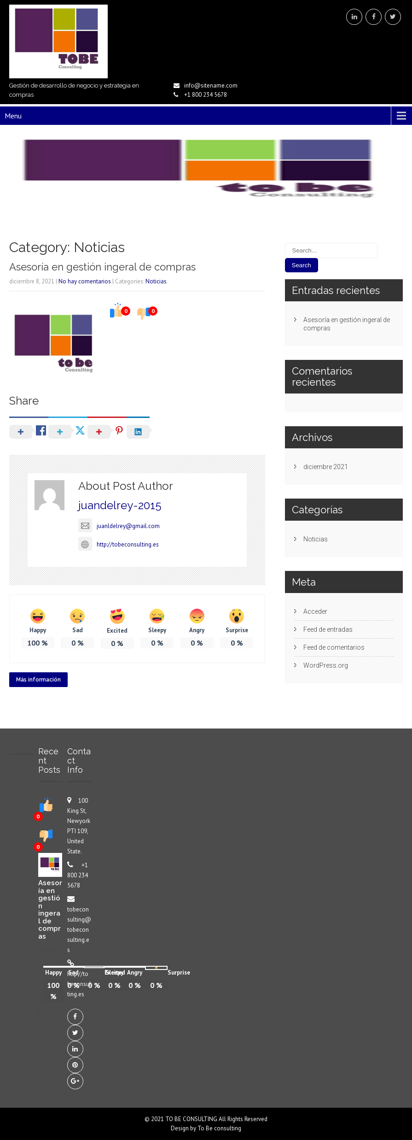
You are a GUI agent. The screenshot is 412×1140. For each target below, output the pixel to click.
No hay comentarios (84, 281)
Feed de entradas (328, 629)
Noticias (156, 281)
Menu (13, 115)
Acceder (315, 611)
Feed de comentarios (334, 647)
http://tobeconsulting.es (118, 544)
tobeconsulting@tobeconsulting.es (79, 929)
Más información (38, 679)
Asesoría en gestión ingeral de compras (102, 267)
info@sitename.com (211, 85)
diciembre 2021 (325, 466)
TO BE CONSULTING (192, 1119)
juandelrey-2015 (120, 505)
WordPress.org (325, 665)
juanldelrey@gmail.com (119, 526)
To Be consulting (219, 1128)
